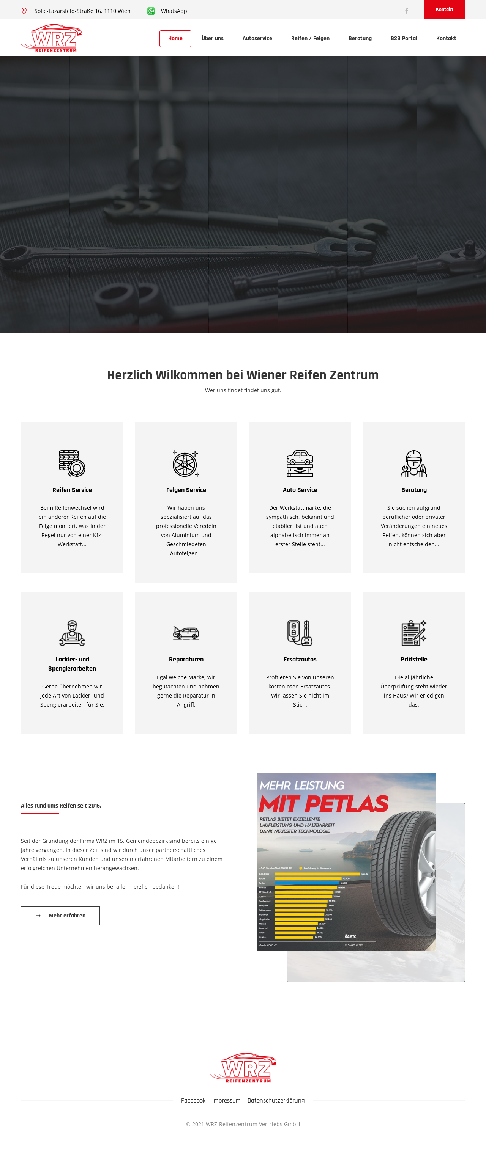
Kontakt (444, 9)
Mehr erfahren (67, 916)
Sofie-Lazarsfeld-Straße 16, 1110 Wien (83, 10)
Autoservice (257, 38)
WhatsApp (174, 10)
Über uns (213, 38)
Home (175, 38)
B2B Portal (404, 38)
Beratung (360, 38)
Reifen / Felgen (310, 38)
